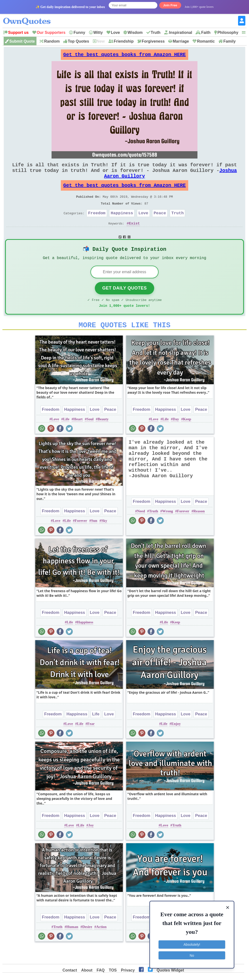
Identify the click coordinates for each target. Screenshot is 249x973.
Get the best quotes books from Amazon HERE (124, 56)
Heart (77, 436)
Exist (134, 235)
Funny (79, 32)
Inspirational (180, 32)
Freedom (96, 223)
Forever (81, 538)
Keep (187, 436)
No (192, 955)
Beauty (103, 436)
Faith (205, 32)
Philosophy (227, 32)
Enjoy (176, 741)
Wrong (167, 528)
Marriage (181, 41)
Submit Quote (22, 41)
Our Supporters (51, 32)
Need (141, 528)
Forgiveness (153, 41)
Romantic (206, 41)
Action (101, 944)
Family (229, 41)
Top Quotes (78, 41)
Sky (104, 538)
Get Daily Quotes (124, 302)
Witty (98, 32)
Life (66, 436)
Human (72, 944)
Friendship (124, 41)
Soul (90, 436)
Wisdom (134, 32)
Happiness (122, 223)
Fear (91, 741)
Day (176, 436)
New (101, 41)
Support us (18, 32)
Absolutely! (192, 944)
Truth (155, 32)
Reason (199, 528)
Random (52, 41)
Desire (87, 944)
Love (115, 32)
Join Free (170, 5)
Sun (94, 538)
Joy (91, 842)
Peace (160, 223)
